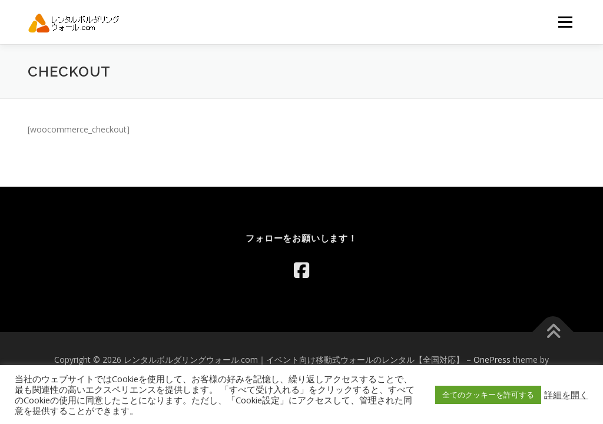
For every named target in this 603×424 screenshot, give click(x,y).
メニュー (565, 22)
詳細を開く (566, 394)
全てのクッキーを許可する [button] (488, 394)
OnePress (492, 359)
